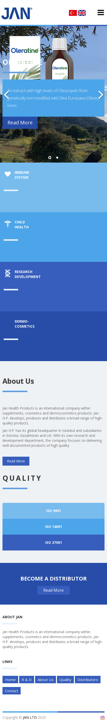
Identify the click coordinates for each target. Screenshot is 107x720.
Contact (11, 690)
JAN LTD (30, 717)
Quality (65, 679)
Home (10, 679)
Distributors (87, 679)
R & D (27, 679)
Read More (20, 122)
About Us (46, 679)
